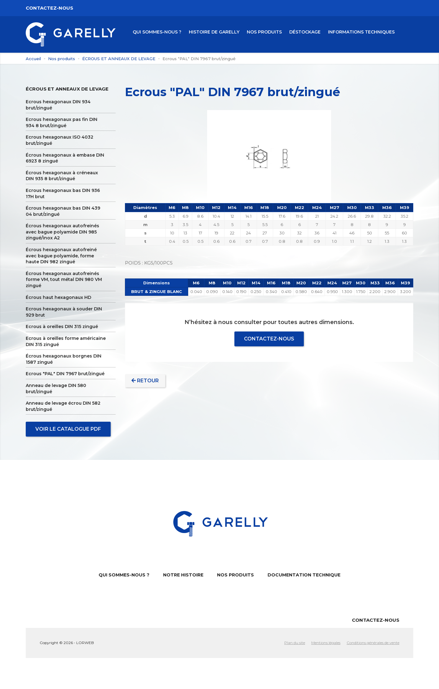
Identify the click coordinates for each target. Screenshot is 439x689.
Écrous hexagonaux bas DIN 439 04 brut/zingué (63, 211)
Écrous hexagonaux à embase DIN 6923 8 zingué (65, 158)
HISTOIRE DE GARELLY (214, 32)
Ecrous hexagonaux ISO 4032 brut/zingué (59, 140)
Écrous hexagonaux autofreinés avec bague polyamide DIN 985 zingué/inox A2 (62, 232)
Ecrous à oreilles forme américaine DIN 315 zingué (66, 341)
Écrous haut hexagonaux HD (58, 297)
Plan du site (294, 642)
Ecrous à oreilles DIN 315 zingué (62, 326)
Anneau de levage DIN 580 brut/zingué (56, 388)
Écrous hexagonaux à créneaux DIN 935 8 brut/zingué (62, 176)
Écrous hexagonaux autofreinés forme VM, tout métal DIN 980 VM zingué (64, 279)
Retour (145, 381)
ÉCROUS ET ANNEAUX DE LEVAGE (67, 89)
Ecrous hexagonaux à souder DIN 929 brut (64, 312)
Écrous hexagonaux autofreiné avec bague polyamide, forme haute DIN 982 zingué (61, 255)
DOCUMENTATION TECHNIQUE (304, 575)
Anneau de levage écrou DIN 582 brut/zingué (63, 406)
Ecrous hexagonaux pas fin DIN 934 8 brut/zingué (61, 122)
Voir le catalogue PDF (68, 429)
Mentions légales (325, 642)
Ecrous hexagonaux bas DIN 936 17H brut (63, 193)
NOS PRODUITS (264, 32)
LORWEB (85, 642)
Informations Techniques (361, 32)
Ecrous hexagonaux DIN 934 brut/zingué (58, 105)
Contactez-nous (49, 8)
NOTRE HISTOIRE (183, 575)
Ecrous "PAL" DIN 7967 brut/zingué (65, 373)
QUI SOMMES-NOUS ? (157, 32)
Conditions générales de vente (373, 642)
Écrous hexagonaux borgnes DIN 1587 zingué (63, 359)
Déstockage (305, 32)
